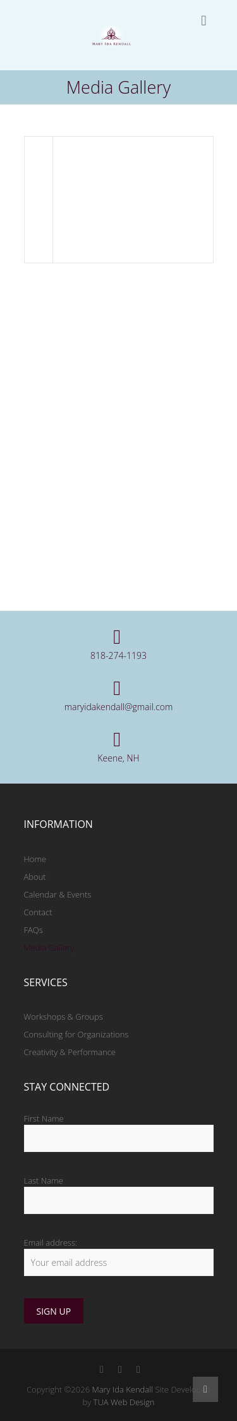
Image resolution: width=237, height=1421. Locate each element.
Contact (38, 912)
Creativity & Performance (70, 1052)
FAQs (33, 930)
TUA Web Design (124, 1402)
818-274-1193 (118, 655)
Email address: (51, 1242)
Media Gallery (49, 947)
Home (35, 859)
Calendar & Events (58, 894)
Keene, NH (118, 758)
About (35, 876)
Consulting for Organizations (76, 1034)
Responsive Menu (204, 20)
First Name (44, 1118)
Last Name (43, 1180)
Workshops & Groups (63, 1016)
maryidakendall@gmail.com (118, 707)
